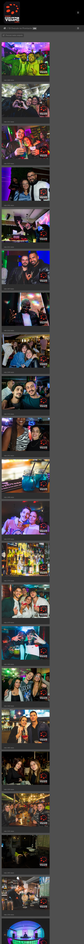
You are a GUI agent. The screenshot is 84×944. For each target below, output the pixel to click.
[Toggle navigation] (78, 12)
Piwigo (49, 939)
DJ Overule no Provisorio (20, 28)
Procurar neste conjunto (13, 35)
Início (4, 28)
